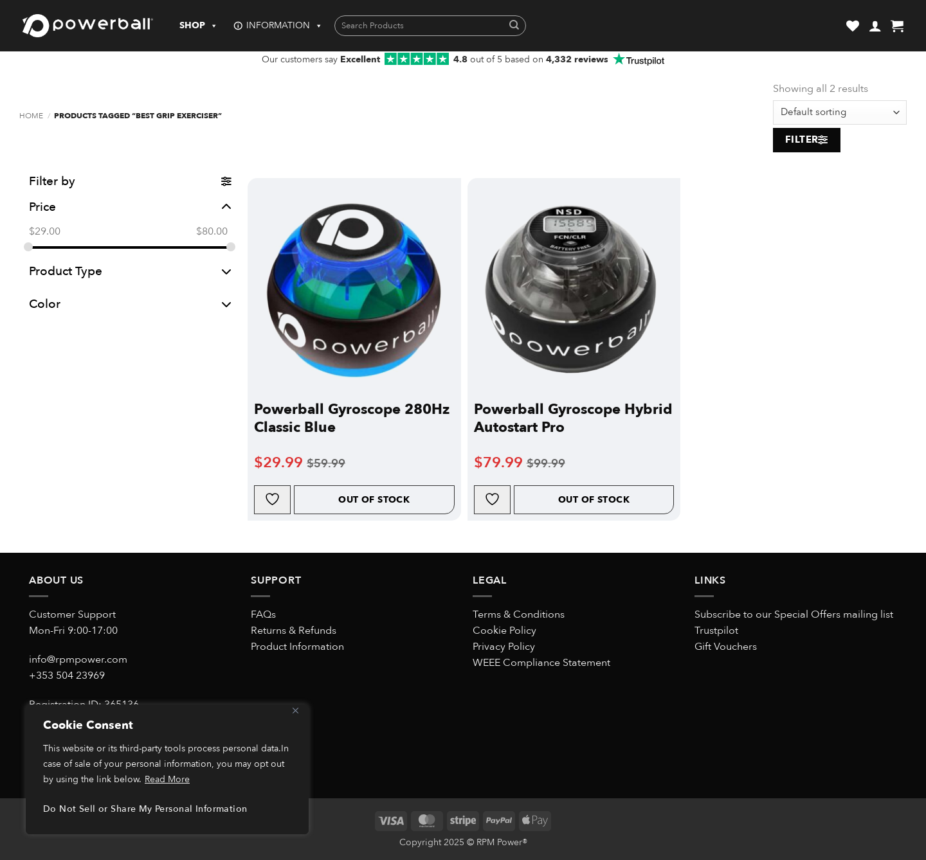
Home (31, 116)
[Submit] (514, 26)
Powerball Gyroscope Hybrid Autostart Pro (573, 418)
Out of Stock (374, 500)
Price (130, 207)
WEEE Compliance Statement (541, 663)
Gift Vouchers (725, 647)
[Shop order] (840, 112)
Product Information (297, 647)
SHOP (198, 25)
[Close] (295, 710)
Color (130, 304)
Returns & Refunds (293, 630)
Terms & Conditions (519, 614)
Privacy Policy (504, 647)
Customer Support (72, 614)
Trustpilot (716, 630)
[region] (167, 769)
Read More (167, 779)
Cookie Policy (504, 630)
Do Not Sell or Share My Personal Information (145, 809)
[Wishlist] (852, 26)
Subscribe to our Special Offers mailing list (793, 614)
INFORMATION (284, 25)
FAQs (263, 614)
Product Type (130, 271)
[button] (875, 26)
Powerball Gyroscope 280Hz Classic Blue (351, 418)
